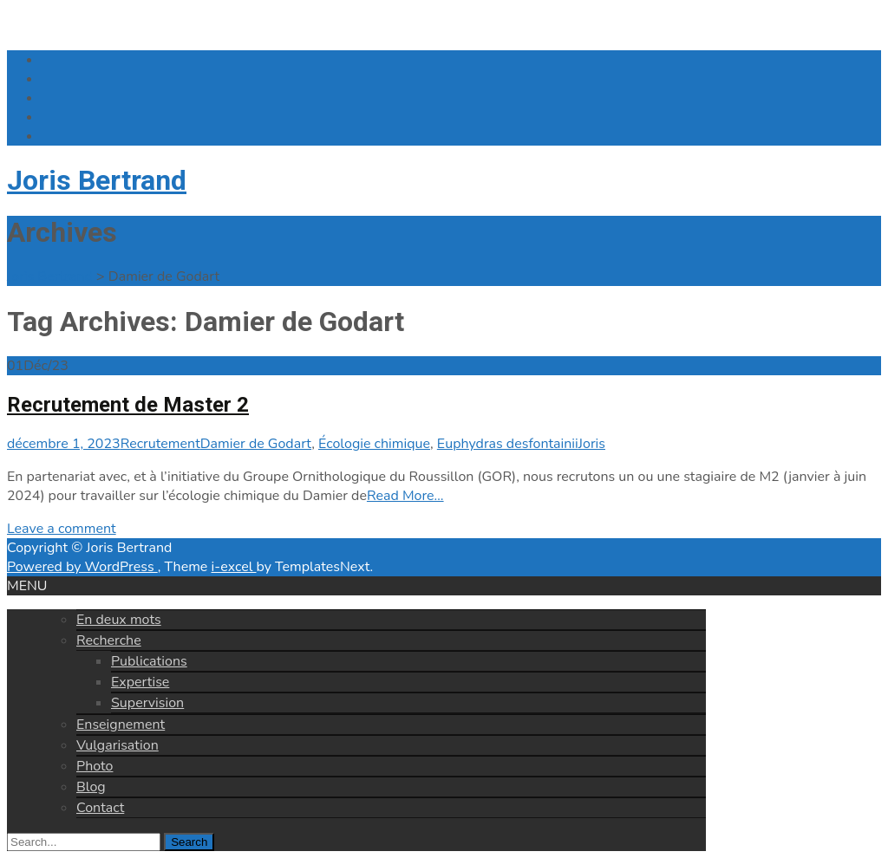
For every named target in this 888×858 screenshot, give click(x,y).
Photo (94, 766)
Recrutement (160, 443)
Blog (91, 786)
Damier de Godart (255, 443)
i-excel (233, 566)
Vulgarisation (117, 745)
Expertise (140, 682)
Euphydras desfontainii (507, 443)
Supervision (147, 702)
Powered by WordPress (82, 566)
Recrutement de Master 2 (128, 405)
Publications (149, 661)
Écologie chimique (374, 443)
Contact (100, 807)
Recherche (108, 640)
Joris (591, 443)
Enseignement (120, 724)
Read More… (405, 495)
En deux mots (118, 619)
